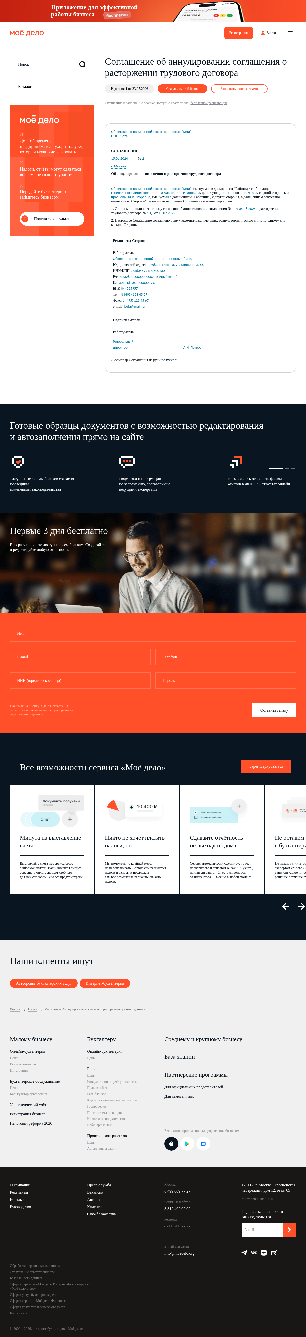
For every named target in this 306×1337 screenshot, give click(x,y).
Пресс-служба (99, 1185)
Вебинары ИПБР (99, 1125)
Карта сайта (19, 1313)
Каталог (25, 86)
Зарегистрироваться (266, 766)
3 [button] (293, 468)
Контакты (18, 1199)
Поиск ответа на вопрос (105, 1113)
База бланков (96, 1094)
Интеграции (19, 1070)
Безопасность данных (26, 1278)
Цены (14, 1058)
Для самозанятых (179, 1096)
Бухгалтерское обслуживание (35, 1081)
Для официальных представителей (193, 1087)
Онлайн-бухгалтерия (27, 1051)
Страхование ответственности (32, 1272)
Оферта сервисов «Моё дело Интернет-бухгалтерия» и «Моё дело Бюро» (50, 1286)
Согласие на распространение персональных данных (41, 712)
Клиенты (94, 1207)
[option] (64, 473)
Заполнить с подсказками (239, 89)
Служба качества (101, 1214)
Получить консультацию (55, 219)
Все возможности (23, 1064)
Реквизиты (19, 1192)
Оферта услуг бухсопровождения (34, 1295)
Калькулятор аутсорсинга (29, 1094)
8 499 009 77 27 (177, 1191)
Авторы (93, 1199)
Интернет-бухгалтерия (105, 983)
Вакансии (95, 1192)
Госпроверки (96, 1106)
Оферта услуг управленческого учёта (37, 1307)
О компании (20, 1185)
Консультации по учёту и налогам (112, 1082)
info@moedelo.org (179, 1253)
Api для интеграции (101, 1148)
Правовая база (97, 1088)
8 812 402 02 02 (177, 1209)
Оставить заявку (274, 710)
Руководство (20, 1207)
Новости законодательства (106, 1119)
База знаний (179, 1056)
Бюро (91, 1069)
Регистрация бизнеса (27, 1114)
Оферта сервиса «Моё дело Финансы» (38, 1301)
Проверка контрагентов (107, 1136)
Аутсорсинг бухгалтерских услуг (44, 983)
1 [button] (276, 468)
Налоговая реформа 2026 (31, 1123)
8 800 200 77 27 (177, 1226)
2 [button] (287, 468)
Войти (271, 33)
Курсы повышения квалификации (112, 1100)
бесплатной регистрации (208, 103)
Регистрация (238, 33)
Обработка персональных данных (35, 1266)
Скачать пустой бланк (182, 89)
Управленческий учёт (28, 1105)
